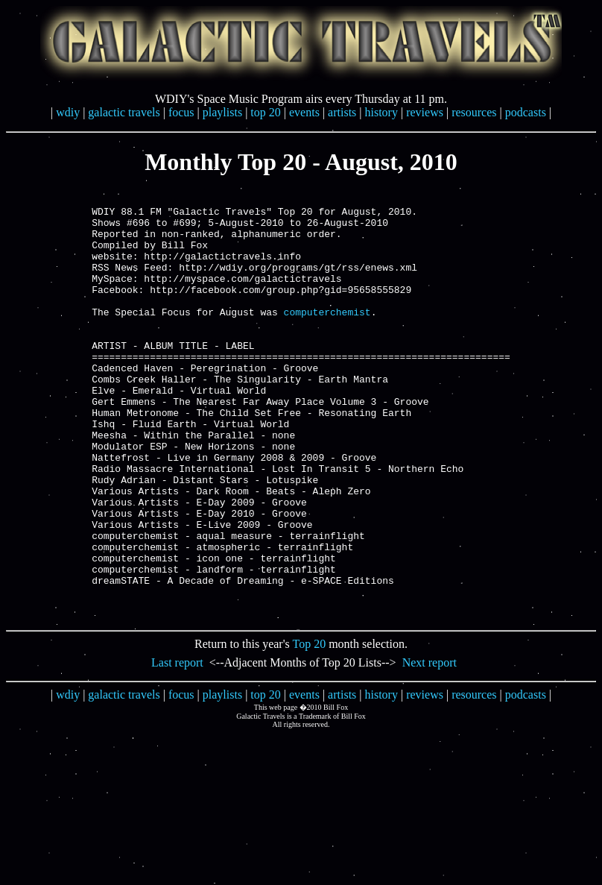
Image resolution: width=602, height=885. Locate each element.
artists (342, 112)
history (381, 112)
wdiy (68, 112)
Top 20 (309, 726)
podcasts (525, 112)
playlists (222, 112)
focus (181, 112)
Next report (429, 745)
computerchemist (327, 336)
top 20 (265, 112)
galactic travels (123, 112)
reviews (424, 112)
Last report (177, 745)
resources (474, 112)
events (304, 112)
